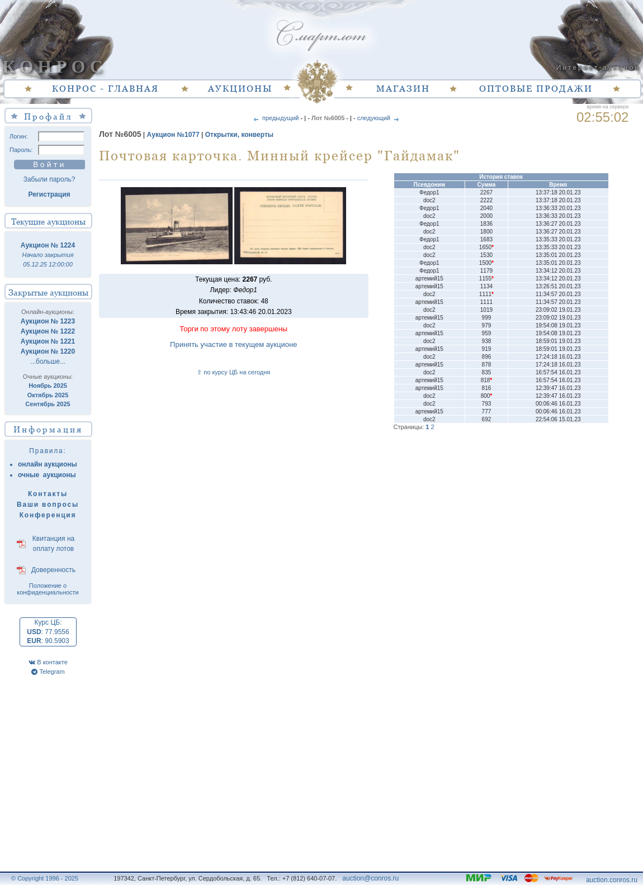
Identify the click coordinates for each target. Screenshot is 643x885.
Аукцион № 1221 (48, 341)
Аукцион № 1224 (48, 245)
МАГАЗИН (403, 88)
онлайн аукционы (47, 464)
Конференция (48, 515)
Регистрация (49, 194)
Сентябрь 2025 (47, 404)
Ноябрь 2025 (48, 385)
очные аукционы (47, 475)
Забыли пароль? (49, 179)
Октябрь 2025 (48, 395)
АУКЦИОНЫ (240, 88)
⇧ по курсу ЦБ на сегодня (233, 372)
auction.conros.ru (611, 880)
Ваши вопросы (48, 504)
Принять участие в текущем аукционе (233, 344)
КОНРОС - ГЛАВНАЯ (105, 88)
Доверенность (53, 570)
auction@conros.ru (370, 878)
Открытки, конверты (239, 135)
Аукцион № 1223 (48, 321)
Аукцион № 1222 (48, 331)
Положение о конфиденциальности (48, 589)
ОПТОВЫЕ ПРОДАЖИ (536, 88)
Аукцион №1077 (173, 135)
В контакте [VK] (48, 662)
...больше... (47, 361)
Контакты (48, 494)
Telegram (47, 671)
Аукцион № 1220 (48, 351)
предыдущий (275, 118)
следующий (379, 118)
